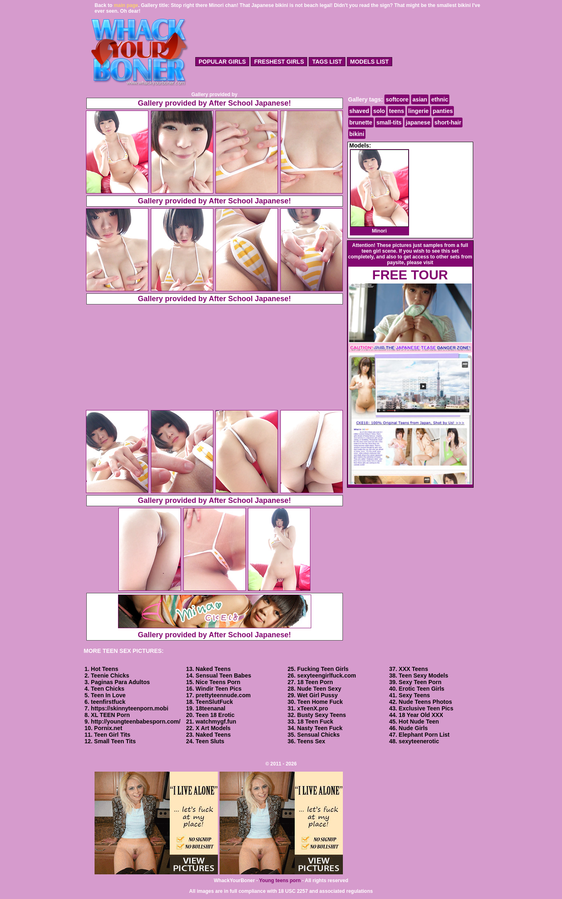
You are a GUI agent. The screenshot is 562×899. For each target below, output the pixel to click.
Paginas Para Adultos (120, 682)
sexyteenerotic (419, 741)
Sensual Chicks (318, 734)
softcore (397, 99)
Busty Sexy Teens (321, 715)
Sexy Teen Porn (420, 682)
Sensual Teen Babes (223, 675)
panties (442, 111)
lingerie (418, 111)
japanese (418, 122)
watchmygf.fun (216, 721)
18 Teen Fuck (315, 721)
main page (126, 5)
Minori (379, 192)
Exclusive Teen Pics (426, 708)
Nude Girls (413, 728)
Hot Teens (104, 669)
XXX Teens (413, 669)
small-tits (388, 122)
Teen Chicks (107, 688)
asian (419, 99)
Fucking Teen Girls (323, 669)
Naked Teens (213, 669)
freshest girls (279, 61)
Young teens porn (280, 880)
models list (369, 61)
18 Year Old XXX (421, 715)
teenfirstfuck (108, 701)
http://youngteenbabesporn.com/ (135, 721)
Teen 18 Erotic (215, 715)
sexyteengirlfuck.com (326, 675)
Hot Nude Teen (419, 721)
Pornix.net (108, 728)
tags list (327, 61)
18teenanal (210, 708)
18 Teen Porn (315, 682)
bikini (357, 134)
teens (396, 111)
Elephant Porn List (424, 734)
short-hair (448, 122)
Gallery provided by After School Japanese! (214, 103)
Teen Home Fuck (320, 701)
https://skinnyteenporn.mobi (129, 708)
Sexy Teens (414, 695)
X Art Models (213, 728)
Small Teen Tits (115, 741)
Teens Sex (311, 741)
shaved (359, 111)
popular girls (222, 61)
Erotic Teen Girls (421, 688)
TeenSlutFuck (214, 701)
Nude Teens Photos (425, 701)
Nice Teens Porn (218, 682)
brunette (360, 122)
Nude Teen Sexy (319, 688)
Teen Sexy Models (423, 675)
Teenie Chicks (110, 675)
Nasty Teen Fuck (319, 728)
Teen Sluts (210, 741)
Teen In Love (108, 695)
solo (379, 111)
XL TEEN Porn (110, 715)
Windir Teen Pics (219, 688)
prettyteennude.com (223, 695)
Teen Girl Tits (112, 734)
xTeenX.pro (312, 708)
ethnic (439, 99)
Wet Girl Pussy (317, 695)
